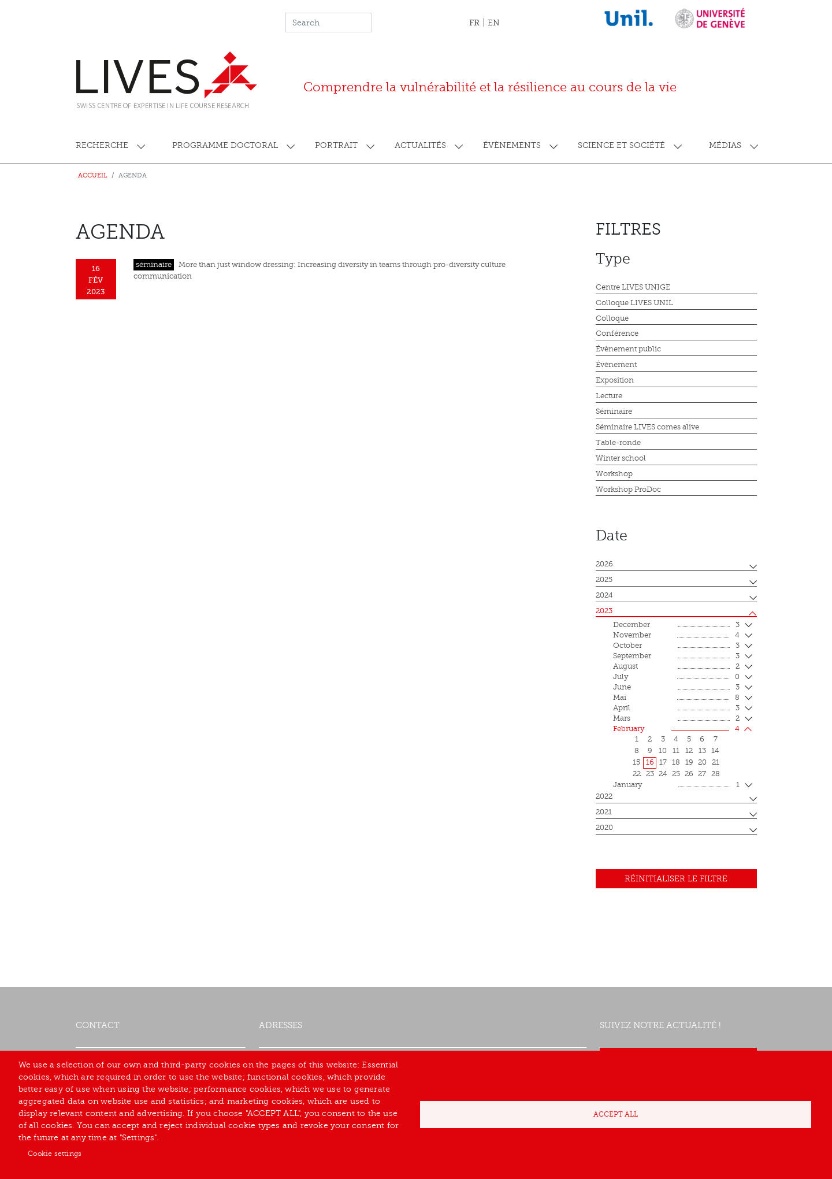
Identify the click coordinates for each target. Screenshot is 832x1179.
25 (676, 774)
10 (663, 751)
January (676, 785)
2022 (604, 796)
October (676, 646)
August (676, 667)
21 (715, 762)
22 (637, 774)
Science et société (621, 145)
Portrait (336, 145)
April (676, 708)
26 (689, 774)
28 (715, 774)
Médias (725, 145)
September (676, 656)
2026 (604, 564)
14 (715, 751)
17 (663, 762)
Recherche (102, 145)
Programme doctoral (225, 145)
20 (702, 762)
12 (689, 751)
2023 (604, 611)
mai (676, 698)
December (676, 625)
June (676, 688)
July (676, 677)
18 (676, 762)
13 (702, 751)
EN (494, 22)
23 (650, 774)
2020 (604, 828)
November (676, 636)
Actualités (420, 145)
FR (474, 22)
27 (702, 774)
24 (663, 774)
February (676, 729)
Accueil (92, 175)
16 (650, 762)
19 (689, 762)
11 (676, 751)
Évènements (512, 145)
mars (676, 719)
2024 (604, 595)
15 (636, 762)
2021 (604, 812)
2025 (604, 580)
